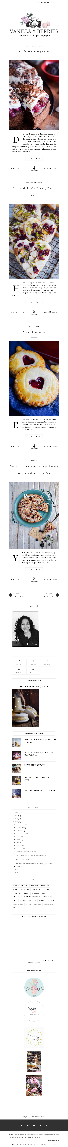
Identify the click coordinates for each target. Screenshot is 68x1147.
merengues (47, 897)
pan (29, 900)
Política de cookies (47, 1144)
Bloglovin (33, 670)
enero (19, 867)
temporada (35, 326)
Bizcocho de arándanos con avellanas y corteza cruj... (35, 864)
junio (18, 837)
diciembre (20, 825)
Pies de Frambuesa (34, 332)
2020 (16, 816)
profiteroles (18, 904)
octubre (19, 831)
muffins (23, 900)
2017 (16, 870)
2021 (16, 813)
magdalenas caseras (32, 897)
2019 (16, 819)
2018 (16, 822)
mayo (19, 840)
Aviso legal (17, 1144)
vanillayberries (52, 168)
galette (26, 893)
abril (18, 843)
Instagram (47, 662)
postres (51, 900)
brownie (34, 886)
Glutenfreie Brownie (34, 765)
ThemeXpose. (38, 1134)
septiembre (21, 834)
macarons (17, 897)
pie (29, 326)
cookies (29, 183)
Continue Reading (34, 158)
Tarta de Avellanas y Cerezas (34, 51)
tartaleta (37, 904)
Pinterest (19, 670)
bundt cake (44, 886)
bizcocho (34, 461)
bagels (16, 886)
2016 (16, 873)
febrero (19, 849)
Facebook (19, 662)
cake (15, 889)
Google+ (33, 662)
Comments (34, 168)
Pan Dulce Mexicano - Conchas (39, 790)
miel (15, 900)
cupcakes (17, 893)
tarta (39, 46)
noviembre (21, 828)
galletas (38, 183)
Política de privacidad (31, 1144)
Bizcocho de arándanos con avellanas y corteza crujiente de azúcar (34, 470)
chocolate (31, 46)
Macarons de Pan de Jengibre (34, 686)
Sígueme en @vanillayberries (34, 1117)
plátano (42, 900)
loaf (44, 893)
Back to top (53, 1141)
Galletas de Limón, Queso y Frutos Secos (34, 192)
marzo (19, 846)
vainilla (16, 908)
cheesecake (24, 889)
